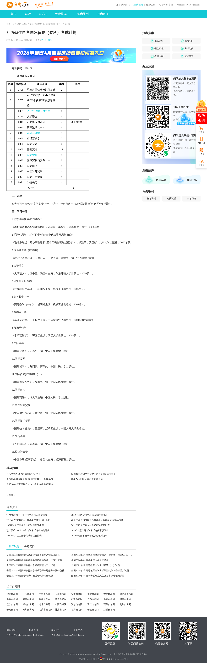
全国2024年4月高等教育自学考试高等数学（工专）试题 (34, 560)
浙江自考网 (60, 599)
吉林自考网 (109, 594)
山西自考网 (12, 599)
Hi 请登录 (138, 5)
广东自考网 (44, 594)
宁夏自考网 (93, 609)
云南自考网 (12, 609)
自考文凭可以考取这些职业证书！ (23, 474)
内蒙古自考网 (45, 609)
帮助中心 (77, 630)
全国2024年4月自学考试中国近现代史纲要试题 (29, 576)
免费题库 (62, 14)
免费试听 (171, 198)
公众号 (201, 154)
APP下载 (201, 143)
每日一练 (192, 180)
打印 (49, 40)
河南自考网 (125, 599)
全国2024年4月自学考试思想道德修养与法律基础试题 (33, 555)
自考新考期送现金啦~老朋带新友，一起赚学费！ (30, 479)
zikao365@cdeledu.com (73, 635)
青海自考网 (76, 609)
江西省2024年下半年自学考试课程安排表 (26, 515)
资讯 (43, 14)
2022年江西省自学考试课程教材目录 (89, 515)
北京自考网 (12, 594)
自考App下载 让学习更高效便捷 (87, 479)
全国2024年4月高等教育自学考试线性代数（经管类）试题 (100, 570)
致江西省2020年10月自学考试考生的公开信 (27, 530)
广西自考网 (60, 604)
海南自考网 (28, 599)
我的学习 (125, 5)
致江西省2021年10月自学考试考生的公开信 (27, 520)
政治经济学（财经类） (40, 111)
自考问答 (103, 14)
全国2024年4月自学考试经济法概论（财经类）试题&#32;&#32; (102, 555)
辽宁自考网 (12, 604)
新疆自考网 (109, 609)
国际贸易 (32, 155)
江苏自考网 (76, 604)
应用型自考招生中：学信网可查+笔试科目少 (93, 474)
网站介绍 (11, 630)
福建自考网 (76, 599)
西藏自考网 (109, 604)
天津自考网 (60, 594)
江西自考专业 (27, 24)
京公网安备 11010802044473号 (113, 659)
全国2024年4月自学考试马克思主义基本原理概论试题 (97, 576)
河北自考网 (44, 604)
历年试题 (161, 180)
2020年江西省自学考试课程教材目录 (89, 535)
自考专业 (16, 24)
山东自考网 (109, 599)
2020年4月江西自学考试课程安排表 (24, 535)
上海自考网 (28, 594)
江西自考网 (93, 599)
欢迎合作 (33, 630)
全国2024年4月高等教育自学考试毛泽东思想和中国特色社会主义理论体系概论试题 (47, 570)
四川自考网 (28, 609)
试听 (28, 14)
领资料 (201, 165)
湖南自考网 (28, 604)
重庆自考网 (93, 604)
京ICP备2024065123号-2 (89, 659)
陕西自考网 (44, 599)
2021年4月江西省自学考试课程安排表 (25, 525)
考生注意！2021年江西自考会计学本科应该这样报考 (97, 520)
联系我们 (55, 630)
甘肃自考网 (60, 609)
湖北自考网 (93, 594)
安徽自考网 (76, 594)
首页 (13, 14)
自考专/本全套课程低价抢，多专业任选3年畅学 (30, 484)
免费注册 (150, 5)
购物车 (201, 132)
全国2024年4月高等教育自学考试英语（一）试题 (95, 565)
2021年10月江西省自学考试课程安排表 (90, 525)
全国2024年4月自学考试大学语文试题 (90, 560)
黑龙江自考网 (126, 594)
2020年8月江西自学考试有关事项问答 (90, 530)
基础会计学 (33, 133)
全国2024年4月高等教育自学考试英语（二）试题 (30, 565)
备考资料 (83, 14)
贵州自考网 (125, 604)
